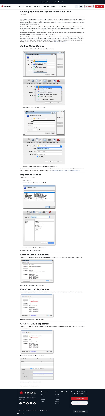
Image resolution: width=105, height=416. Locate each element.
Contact (43, 399)
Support (57, 401)
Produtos (20, 6)
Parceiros (53, 6)
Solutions (57, 396)
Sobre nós (62, 6)
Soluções (28, 6)
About (42, 394)
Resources (37, 6)
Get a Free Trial (80, 398)
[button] (81, 6)
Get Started (99, 6)
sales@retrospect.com (31, 410)
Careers (43, 396)
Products (57, 394)
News (42, 401)
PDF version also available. (60, 41)
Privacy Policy (21, 414)
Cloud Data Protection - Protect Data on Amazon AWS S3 (65, 170)
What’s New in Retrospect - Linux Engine (51, 2)
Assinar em (89, 6)
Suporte (45, 6)
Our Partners (58, 403)
